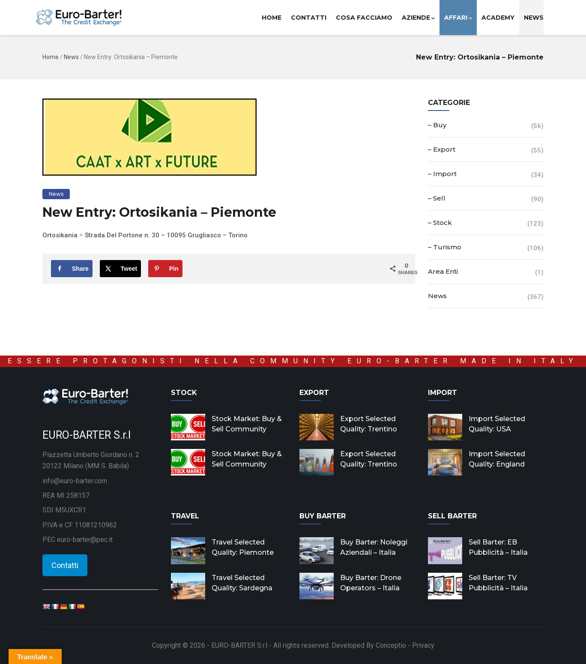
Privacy (423, 645)
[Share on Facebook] (72, 268)
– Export (441, 149)
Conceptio (391, 645)
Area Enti (443, 271)
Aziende (418, 17)
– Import (442, 174)
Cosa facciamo (364, 17)
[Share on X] (120, 268)
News (534, 17)
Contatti (308, 17)
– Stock (440, 222)
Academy (497, 17)
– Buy (437, 125)
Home (271, 17)
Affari (458, 17)
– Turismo (444, 247)
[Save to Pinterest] (165, 268)
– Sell (436, 198)
